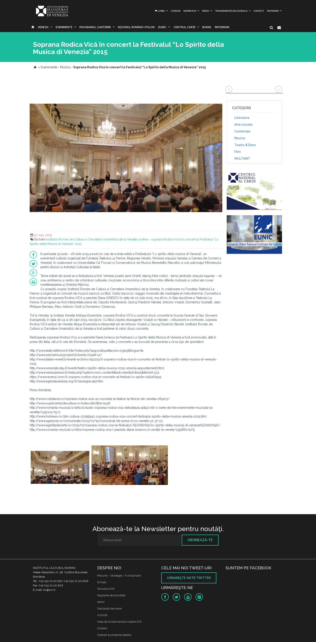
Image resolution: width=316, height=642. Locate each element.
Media (205, 11)
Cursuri (175, 11)
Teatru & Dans (245, 145)
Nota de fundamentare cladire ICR (119, 621)
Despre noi (189, 11)
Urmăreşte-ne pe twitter (189, 578)
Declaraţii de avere (109, 608)
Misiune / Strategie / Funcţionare (119, 575)
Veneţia (43, 27)
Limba (159, 11)
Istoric (101, 602)
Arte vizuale (243, 124)
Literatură (242, 117)
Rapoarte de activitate (111, 595)
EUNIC (162, 27)
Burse (206, 27)
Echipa (101, 582)
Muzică (239, 138)
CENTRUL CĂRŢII (184, 27)
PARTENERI (273, 11)
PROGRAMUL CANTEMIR (95, 27)
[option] (60, 465)
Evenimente (64, 27)
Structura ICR (106, 588)
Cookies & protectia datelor (114, 635)
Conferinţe (242, 131)
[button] (218, 89)
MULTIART (242, 158)
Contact (258, 11)
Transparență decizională (231, 11)
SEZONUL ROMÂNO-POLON (136, 27)
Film (237, 152)
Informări (222, 27)
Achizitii (102, 615)
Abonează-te (200, 540)
